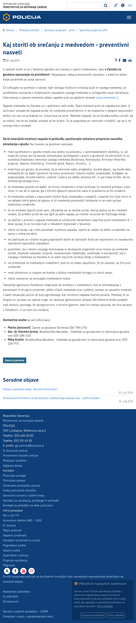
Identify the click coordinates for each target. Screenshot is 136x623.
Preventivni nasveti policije (20, 455)
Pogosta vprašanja (15, 560)
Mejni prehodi (12, 530)
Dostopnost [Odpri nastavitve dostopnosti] (123, 5)
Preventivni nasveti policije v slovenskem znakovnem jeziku (116, 5)
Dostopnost (10, 601)
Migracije (9, 565)
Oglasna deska (12, 465)
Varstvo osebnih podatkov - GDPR (25, 611)
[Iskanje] (106, 5)
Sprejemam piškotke (93, 615)
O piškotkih (10, 596)
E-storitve (9, 525)
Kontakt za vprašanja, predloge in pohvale (31, 500)
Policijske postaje (14, 475)
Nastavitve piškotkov (16, 591)
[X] (7, 571)
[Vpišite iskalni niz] (84, 5)
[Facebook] (15, 571)
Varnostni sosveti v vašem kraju (24, 495)
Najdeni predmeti (14, 535)
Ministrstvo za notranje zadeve (23, 420)
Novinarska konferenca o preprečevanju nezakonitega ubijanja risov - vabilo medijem (51, 398)
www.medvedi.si (107, 97)
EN (130, 5)
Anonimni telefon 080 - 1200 (22, 520)
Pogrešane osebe (14, 545)
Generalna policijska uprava (21, 485)
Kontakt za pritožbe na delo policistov (28, 505)
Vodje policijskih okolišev (19, 490)
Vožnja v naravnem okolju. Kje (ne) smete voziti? (30, 389)
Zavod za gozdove (14, 360)
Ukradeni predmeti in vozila (21, 540)
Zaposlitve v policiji (15, 555)
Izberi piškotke (116, 615)
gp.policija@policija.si (29, 445)
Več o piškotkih (105, 606)
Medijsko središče (14, 460)
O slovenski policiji (15, 450)
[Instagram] (31, 571)
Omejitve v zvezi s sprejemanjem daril (28, 616)
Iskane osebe (11, 550)
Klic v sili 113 (11, 515)
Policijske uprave (14, 480)
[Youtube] (23, 571)
